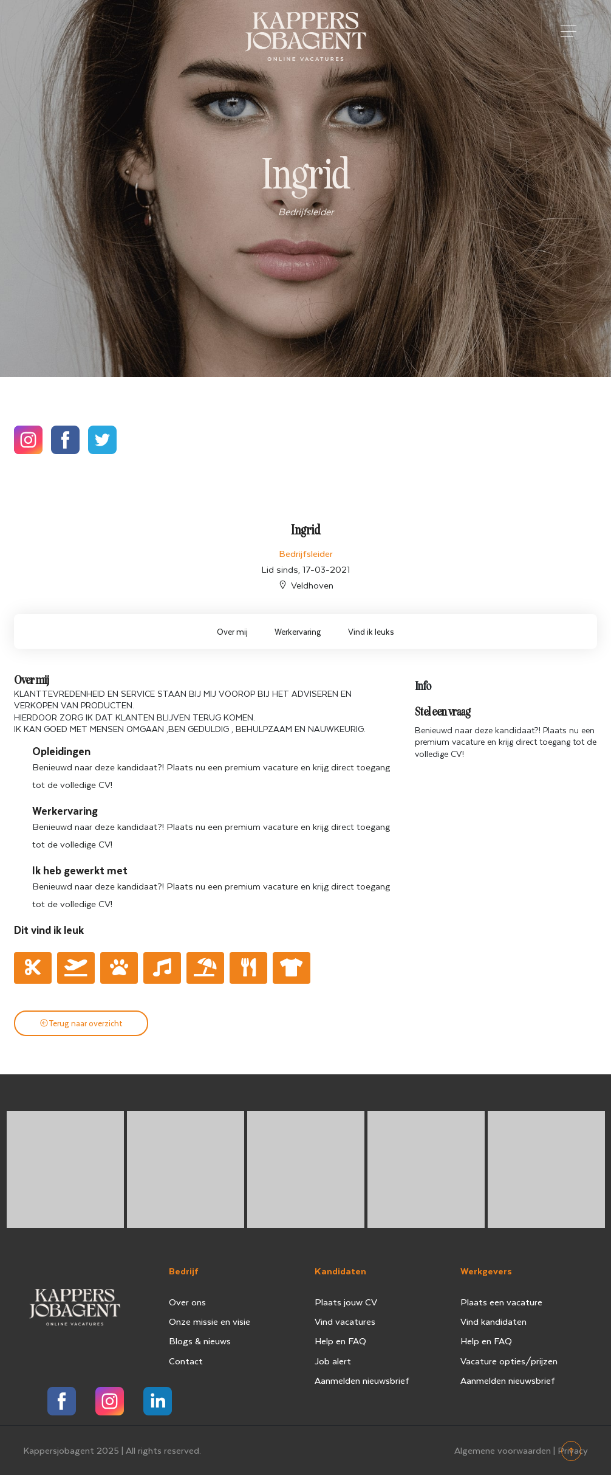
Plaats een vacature (501, 1302)
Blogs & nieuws (200, 1341)
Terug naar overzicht (81, 1023)
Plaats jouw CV (346, 1302)
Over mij (232, 631)
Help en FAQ (340, 1341)
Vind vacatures (345, 1321)
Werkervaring (298, 631)
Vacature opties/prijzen (509, 1361)
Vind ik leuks (371, 631)
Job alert (333, 1361)
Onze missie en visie (209, 1321)
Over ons (187, 1302)
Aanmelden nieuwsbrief (362, 1380)
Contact (186, 1361)
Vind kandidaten (493, 1321)
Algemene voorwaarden (502, 1450)
